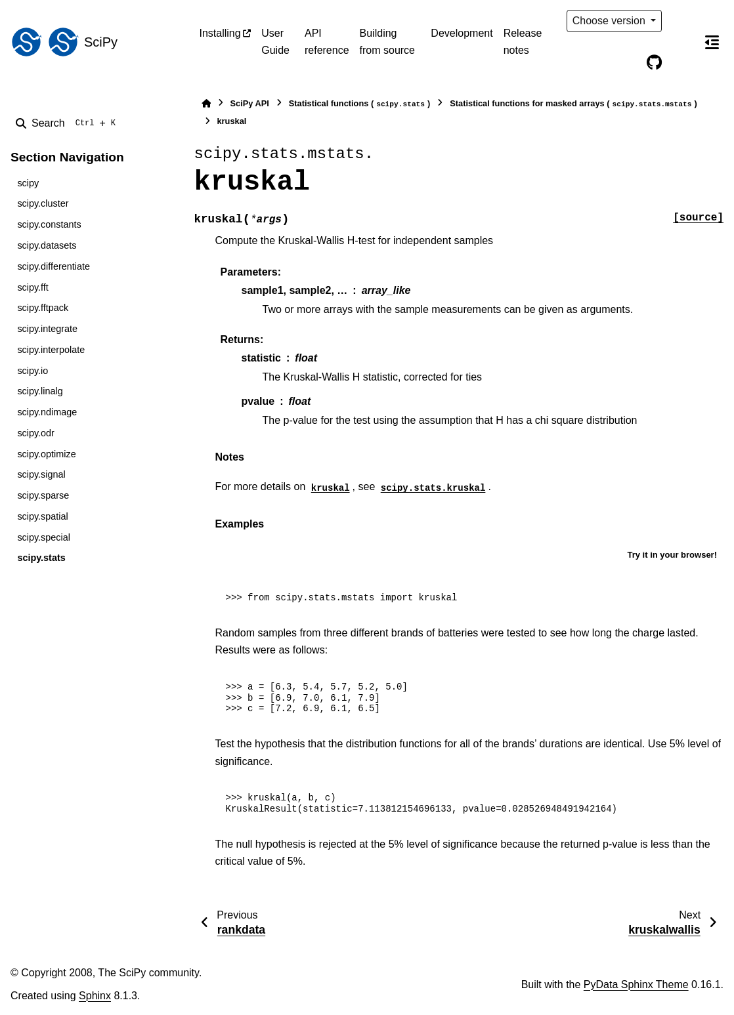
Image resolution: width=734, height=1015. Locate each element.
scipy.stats (41, 557)
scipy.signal (41, 474)
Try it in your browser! (672, 555)
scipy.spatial (42, 516)
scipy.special (43, 537)
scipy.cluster (42, 203)
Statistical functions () (360, 104)
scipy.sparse (43, 495)
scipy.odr (35, 433)
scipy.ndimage (47, 412)
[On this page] (711, 42)
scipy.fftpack (42, 307)
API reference (327, 42)
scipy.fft (32, 287)
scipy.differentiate (53, 266)
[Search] (68, 123)
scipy (28, 183)
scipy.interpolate (51, 349)
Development (461, 33)
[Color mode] (681, 21)
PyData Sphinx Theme (636, 984)
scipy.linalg (39, 391)
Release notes (523, 42)
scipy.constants (49, 224)
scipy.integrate (47, 328)
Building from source (387, 42)
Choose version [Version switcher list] (610, 20)
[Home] (206, 103)
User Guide (275, 42)
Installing (220, 33)
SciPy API (249, 103)
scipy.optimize (46, 454)
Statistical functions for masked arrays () (573, 104)
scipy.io (32, 370)
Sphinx (95, 995)
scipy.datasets (46, 245)
